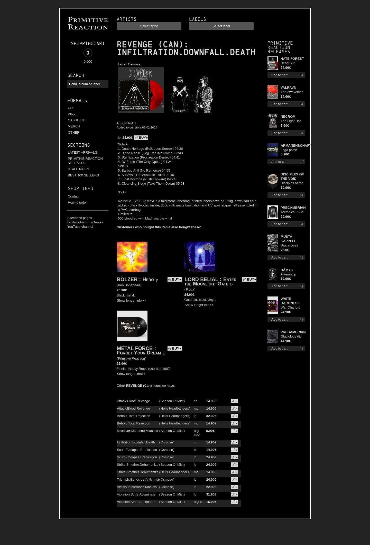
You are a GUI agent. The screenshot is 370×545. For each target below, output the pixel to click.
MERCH (74, 126)
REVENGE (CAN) (150, 44)
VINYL (73, 114)
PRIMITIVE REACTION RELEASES (85, 161)
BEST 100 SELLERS (83, 175)
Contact (73, 196)
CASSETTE (77, 120)
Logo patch (289, 150)
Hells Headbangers (175, 408)
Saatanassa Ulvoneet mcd (291, 245)
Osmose (134, 64)
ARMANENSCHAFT (293, 145)
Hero (148, 279)
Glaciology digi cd (291, 336)
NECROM (288, 116)
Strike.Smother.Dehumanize (138, 465)
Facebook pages (79, 218)
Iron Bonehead (129, 285)
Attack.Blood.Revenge (133, 401)
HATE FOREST (292, 59)
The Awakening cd (292, 92)
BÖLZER (127, 279)
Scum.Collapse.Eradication (137, 450)
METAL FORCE (135, 348)
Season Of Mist (172, 401)
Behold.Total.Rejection (133, 416)
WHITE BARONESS (290, 301)
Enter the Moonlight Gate (210, 281)
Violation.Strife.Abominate (136, 494)
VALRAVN (288, 88)
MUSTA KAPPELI (288, 239)
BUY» (143, 138)
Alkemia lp (288, 274)
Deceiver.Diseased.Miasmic (137, 431)
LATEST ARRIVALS (82, 152)
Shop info (80, 188)
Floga (190, 289)
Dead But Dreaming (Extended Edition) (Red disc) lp (290, 63)
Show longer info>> (131, 300)
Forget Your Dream (139, 352)
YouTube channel (80, 227)
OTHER (74, 132)
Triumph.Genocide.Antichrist (138, 479)
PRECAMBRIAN (293, 208)
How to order (77, 202)
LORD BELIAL (201, 279)
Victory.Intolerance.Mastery (137, 487)
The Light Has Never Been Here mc (291, 121)
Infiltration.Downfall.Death (136, 442)
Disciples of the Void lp (292, 183)
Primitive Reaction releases (280, 47)
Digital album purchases (85, 222)
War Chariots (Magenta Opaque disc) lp (292, 307)
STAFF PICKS (78, 169)
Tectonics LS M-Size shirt (292, 212)
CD (70, 108)
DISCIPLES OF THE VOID (292, 176)
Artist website (126, 123)
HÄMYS (287, 270)
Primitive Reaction (131, 358)
